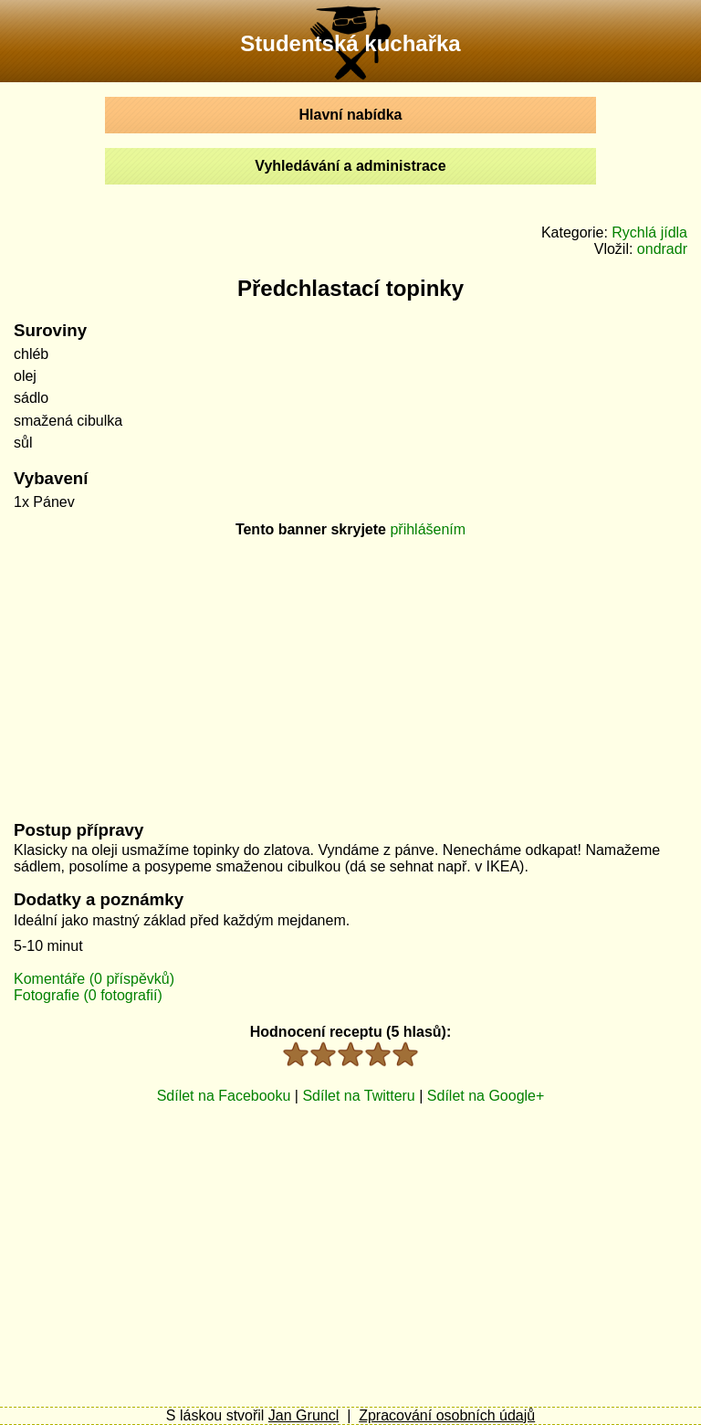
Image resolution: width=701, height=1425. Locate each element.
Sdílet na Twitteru (358, 1095)
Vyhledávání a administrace (350, 166)
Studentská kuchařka (350, 43)
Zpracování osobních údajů (447, 1415)
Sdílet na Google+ (486, 1095)
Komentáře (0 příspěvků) (94, 979)
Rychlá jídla (649, 232)
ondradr (662, 249)
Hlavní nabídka (351, 114)
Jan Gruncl (303, 1415)
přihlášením (428, 529)
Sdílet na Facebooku (224, 1095)
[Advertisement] (350, 673)
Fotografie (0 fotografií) (88, 995)
